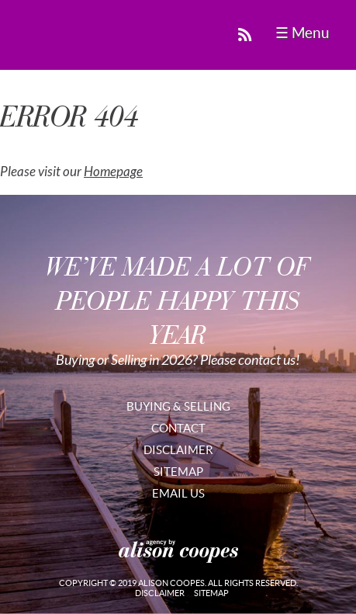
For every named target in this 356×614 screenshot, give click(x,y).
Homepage (113, 172)
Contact (178, 428)
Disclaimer (178, 449)
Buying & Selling (178, 406)
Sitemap (178, 471)
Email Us (178, 493)
